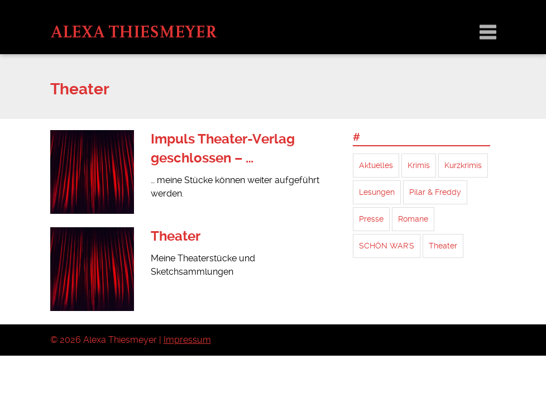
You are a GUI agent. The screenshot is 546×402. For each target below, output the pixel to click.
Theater (175, 236)
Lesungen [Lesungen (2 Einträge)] (377, 192)
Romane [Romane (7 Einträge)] (413, 218)
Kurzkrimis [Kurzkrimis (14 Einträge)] (463, 165)
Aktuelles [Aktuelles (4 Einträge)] (376, 165)
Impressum (187, 339)
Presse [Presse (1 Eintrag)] (371, 218)
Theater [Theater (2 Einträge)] (443, 245)
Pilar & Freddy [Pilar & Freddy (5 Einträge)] (435, 192)
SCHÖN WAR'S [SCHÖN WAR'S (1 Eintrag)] (386, 245)
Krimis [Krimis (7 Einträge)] (419, 165)
